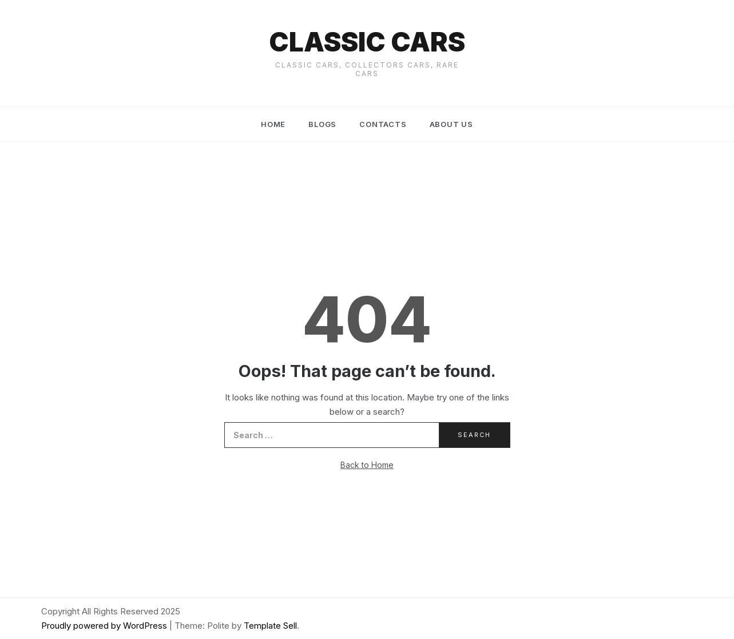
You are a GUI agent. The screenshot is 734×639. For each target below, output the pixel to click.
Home (273, 124)
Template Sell (270, 625)
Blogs (322, 124)
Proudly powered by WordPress (105, 625)
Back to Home (367, 465)
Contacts (382, 124)
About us (451, 124)
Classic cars (367, 42)
